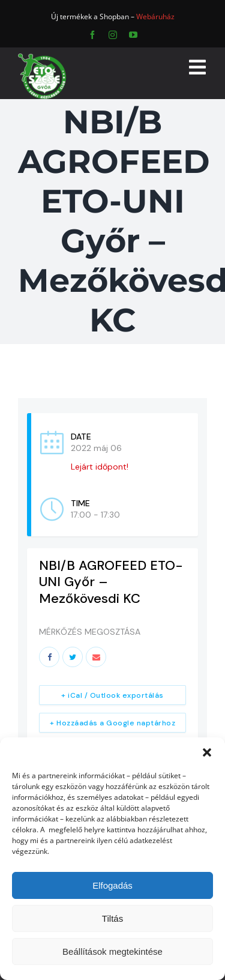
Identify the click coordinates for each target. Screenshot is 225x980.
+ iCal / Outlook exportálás (112, 695)
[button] (207, 752)
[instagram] (113, 35)
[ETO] (42, 57)
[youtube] (133, 35)
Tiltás (112, 918)
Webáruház (155, 16)
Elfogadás (112, 885)
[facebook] (92, 35)
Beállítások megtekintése (112, 951)
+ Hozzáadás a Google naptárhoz (112, 723)
